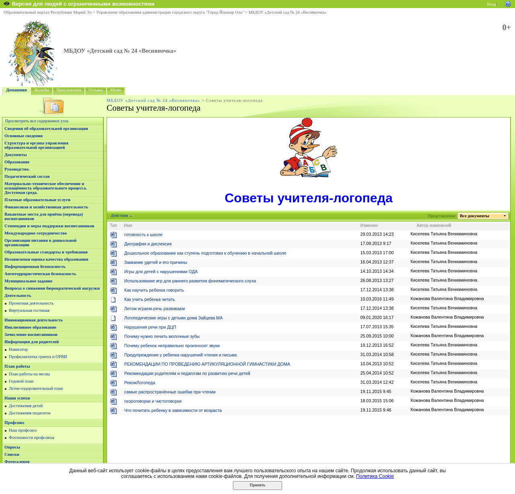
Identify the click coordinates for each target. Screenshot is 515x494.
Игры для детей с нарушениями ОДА (161, 271)
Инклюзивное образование (30, 327)
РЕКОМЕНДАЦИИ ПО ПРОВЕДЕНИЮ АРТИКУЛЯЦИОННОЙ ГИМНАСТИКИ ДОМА (207, 364)
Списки (11, 454)
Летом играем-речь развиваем (154, 308)
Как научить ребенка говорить (154, 290)
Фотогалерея (16, 461)
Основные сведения (23, 136)
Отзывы (96, 90)
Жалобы (41, 90)
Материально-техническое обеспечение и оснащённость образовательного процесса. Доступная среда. (45, 188)
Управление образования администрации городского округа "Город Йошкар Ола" (170, 12)
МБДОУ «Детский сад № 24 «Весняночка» (288, 12)
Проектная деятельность (31, 303)
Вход (491, 4)
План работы (17, 366)
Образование (16, 162)
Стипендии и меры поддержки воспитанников (49, 226)
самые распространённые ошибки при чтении (170, 391)
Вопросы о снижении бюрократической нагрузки (52, 288)
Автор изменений (434, 225)
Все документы (475, 216)
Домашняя (16, 90)
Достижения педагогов (29, 413)
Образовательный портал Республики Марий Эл (48, 12)
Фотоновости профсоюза (31, 437)
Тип (113, 225)
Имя (128, 225)
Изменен (369, 225)
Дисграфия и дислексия (148, 243)
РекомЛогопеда (139, 382)
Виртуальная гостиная (29, 310)
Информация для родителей (31, 342)
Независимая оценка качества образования (46, 259)
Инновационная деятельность (33, 320)
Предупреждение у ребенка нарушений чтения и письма (180, 354)
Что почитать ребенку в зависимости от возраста (173, 410)
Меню (116, 90)
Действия (119, 215)
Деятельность (17, 295)
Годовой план (21, 381)
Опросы (12, 447)
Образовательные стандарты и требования (46, 252)
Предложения (68, 90)
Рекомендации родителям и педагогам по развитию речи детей (187, 373)
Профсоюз (14, 422)
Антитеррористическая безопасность (40, 274)
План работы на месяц (29, 374)
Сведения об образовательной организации (46, 128)
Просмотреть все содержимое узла (36, 121)
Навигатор (18, 349)
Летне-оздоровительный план (36, 388)
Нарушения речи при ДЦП (150, 327)
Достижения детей (26, 405)
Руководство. (17, 169)
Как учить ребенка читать (149, 299)
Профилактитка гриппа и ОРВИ (38, 356)
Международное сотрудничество (35, 233)
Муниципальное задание (28, 281)
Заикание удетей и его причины (155, 262)
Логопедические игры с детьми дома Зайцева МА (173, 317)
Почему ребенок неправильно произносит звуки (172, 345)
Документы (15, 154)
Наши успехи (17, 398)
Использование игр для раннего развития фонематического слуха (190, 280)
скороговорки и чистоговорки (152, 401)
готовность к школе (143, 234)
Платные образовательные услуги (37, 200)
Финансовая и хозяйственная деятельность (46, 207)
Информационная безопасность (35, 266)
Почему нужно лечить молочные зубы (162, 336)
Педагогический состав (26, 176)
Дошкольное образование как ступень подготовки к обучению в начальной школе (205, 253)
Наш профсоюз (23, 430)
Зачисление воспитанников (31, 334)
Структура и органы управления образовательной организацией (36, 145)
